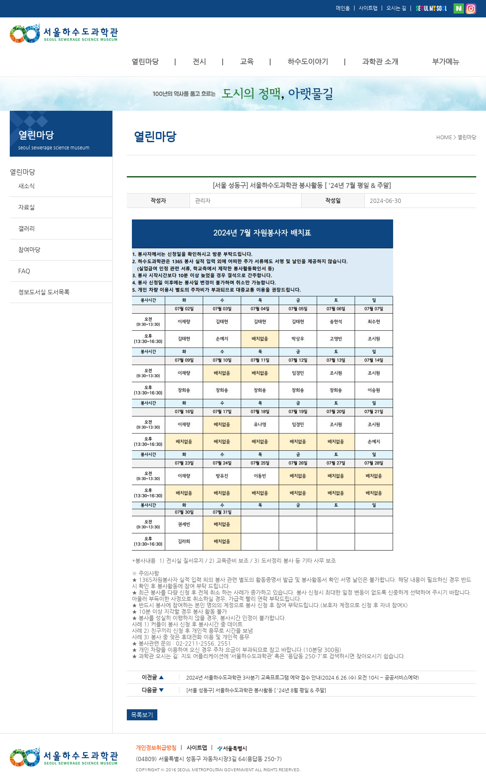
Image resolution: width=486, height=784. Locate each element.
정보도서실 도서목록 (44, 292)
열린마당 (145, 61)
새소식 (26, 186)
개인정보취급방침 (156, 748)
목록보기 (142, 714)
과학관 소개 (380, 61)
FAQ (24, 270)
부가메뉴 (445, 61)
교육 (247, 61)
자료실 (26, 207)
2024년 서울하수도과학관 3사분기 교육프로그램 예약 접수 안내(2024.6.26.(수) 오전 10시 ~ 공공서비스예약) (302, 677)
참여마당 (29, 249)
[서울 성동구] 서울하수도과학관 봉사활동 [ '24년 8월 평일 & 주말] (256, 690)
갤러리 (26, 228)
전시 (199, 61)
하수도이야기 (308, 61)
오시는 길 (396, 8)
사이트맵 (368, 8)
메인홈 (343, 8)
